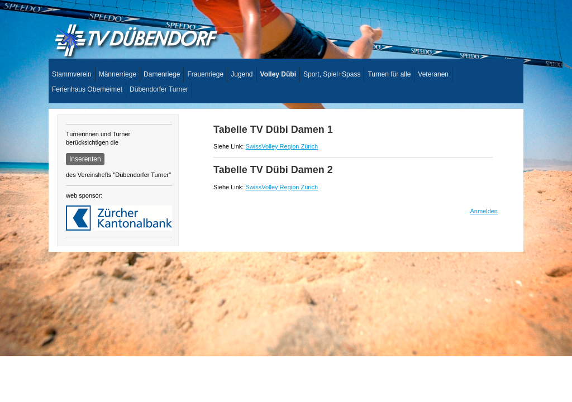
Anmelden (484, 211)
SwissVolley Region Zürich (281, 146)
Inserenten (85, 159)
